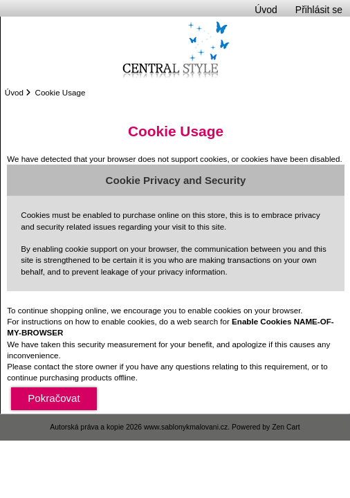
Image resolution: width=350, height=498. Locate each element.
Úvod (266, 9)
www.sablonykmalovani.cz (186, 427)
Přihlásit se (318, 9)
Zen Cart (286, 427)
